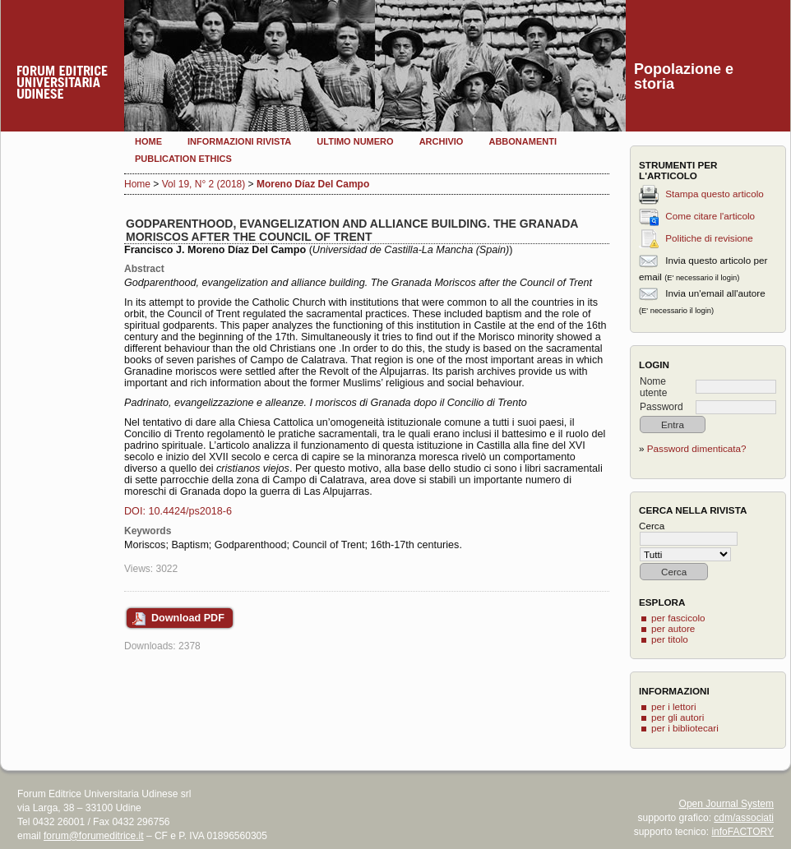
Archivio (441, 141)
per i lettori (673, 706)
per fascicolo (678, 617)
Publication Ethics (183, 159)
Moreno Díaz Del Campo (313, 184)
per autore (673, 628)
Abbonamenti (522, 141)
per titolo (669, 639)
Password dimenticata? (697, 448)
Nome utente (653, 387)
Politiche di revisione (709, 238)
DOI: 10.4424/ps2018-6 (178, 511)
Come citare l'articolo (710, 215)
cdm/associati (744, 818)
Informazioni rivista (239, 141)
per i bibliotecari (685, 727)
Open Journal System (726, 804)
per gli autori (677, 717)
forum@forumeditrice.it (94, 836)
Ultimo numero (355, 141)
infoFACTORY (742, 831)
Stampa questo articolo (714, 193)
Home (148, 141)
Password (661, 407)
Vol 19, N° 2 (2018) (204, 184)
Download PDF (187, 618)
